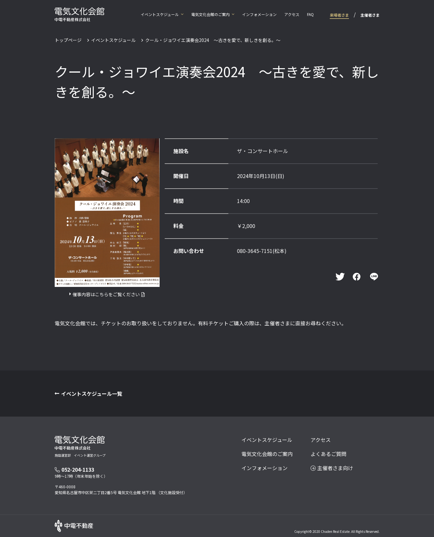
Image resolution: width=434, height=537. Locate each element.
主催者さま (370, 15)
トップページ (68, 40)
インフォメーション (259, 14)
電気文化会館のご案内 (210, 14)
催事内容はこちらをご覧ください (106, 294)
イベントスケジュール (160, 14)
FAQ (310, 14)
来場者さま (339, 15)
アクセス (291, 14)
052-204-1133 (74, 469)
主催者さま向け (332, 468)
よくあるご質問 (328, 454)
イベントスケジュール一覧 (91, 393)
